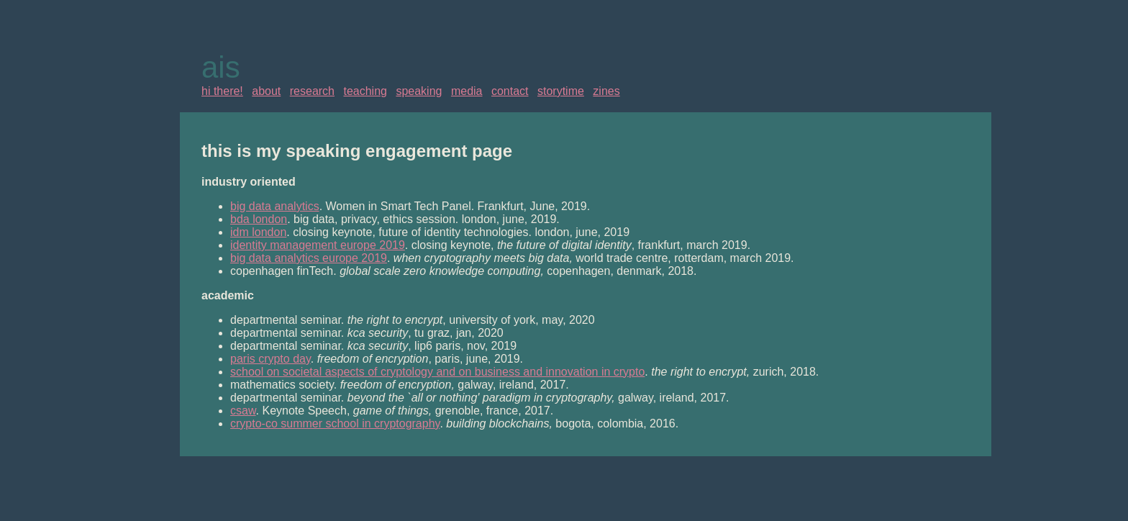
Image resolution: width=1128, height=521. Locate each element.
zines (606, 91)
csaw (243, 410)
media (467, 91)
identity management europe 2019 (317, 245)
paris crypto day (270, 359)
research (312, 91)
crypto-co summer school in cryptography (335, 423)
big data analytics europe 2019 (308, 258)
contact (510, 91)
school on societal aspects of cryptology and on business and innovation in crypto (437, 372)
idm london (258, 232)
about (266, 91)
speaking (419, 91)
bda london (258, 219)
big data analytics (274, 206)
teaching (365, 91)
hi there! (222, 91)
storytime (560, 91)
